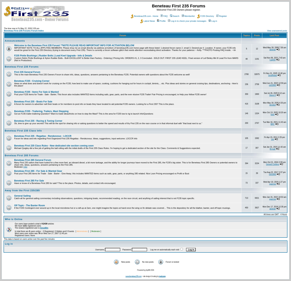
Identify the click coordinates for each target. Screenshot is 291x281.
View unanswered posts (277, 31)
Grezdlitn (44, 228)
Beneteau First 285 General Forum (32, 160)
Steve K (272, 95)
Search (174, 16)
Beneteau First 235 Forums (22, 66)
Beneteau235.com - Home (144, 16)
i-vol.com (162, 276)
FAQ (164, 16)
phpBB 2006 (149, 270)
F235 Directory (205, 16)
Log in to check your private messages (187, 21)
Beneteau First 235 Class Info (23, 130)
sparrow (272, 184)
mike (25, 167)
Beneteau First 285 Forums (22, 155)
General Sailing (22, 196)
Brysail (272, 149)
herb (273, 115)
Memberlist (188, 16)
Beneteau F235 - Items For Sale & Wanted (36, 92)
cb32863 (272, 85)
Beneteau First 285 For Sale (29, 180)
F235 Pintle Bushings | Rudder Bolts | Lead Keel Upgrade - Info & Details (53, 55)
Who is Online (14, 219)
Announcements (15, 41)
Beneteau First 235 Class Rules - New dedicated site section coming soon (54, 145)
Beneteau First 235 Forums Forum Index (24, 31)
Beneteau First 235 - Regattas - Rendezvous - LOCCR (42, 136)
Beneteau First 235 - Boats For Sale (33, 101)
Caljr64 (273, 60)
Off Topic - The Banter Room (29, 205)
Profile (161, 21)
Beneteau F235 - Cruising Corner (32, 81)
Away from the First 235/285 (22, 190)
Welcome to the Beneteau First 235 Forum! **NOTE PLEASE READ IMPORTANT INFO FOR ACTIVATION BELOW (74, 45)
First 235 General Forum (27, 72)
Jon (272, 139)
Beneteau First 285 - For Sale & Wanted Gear (38, 171)
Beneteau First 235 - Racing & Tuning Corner (38, 121)
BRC (273, 124)
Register (221, 16)
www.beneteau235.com (134, 276)
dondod (272, 105)
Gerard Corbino (272, 164)
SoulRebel (272, 75)
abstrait (272, 50)
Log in (213, 21)
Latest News (147, 21)
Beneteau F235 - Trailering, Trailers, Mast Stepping (41, 111)
